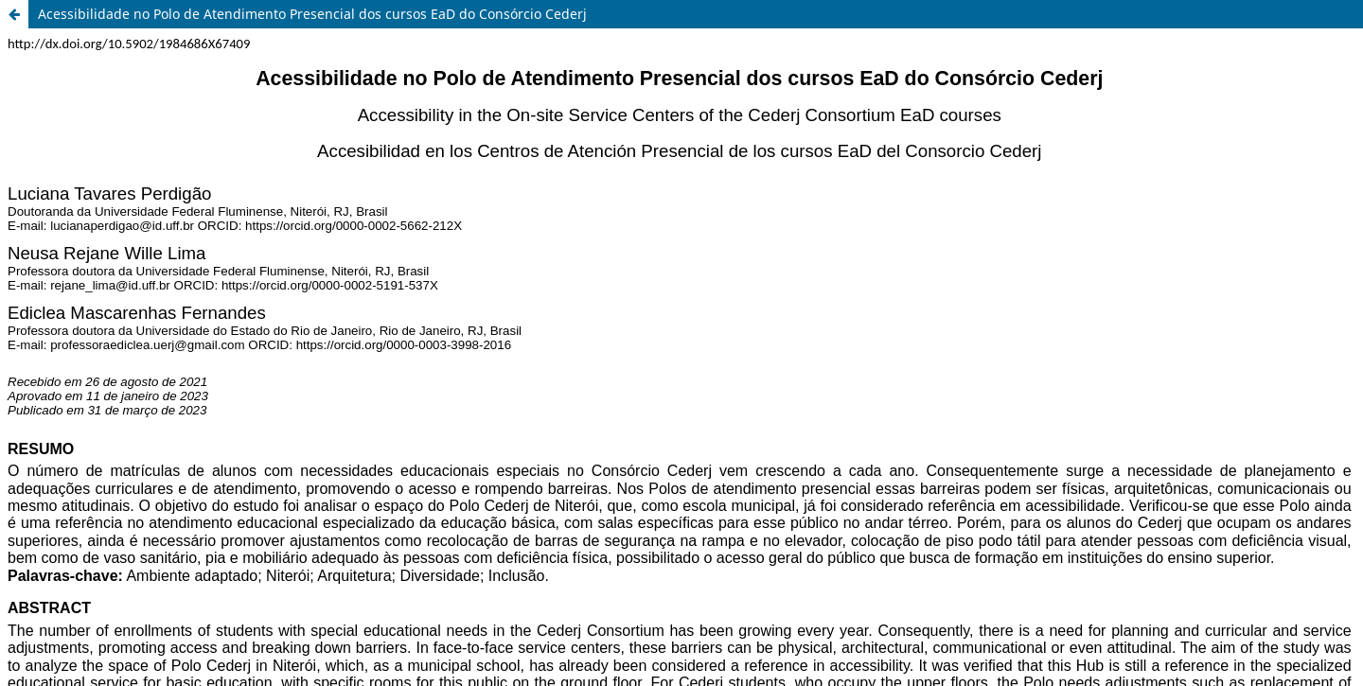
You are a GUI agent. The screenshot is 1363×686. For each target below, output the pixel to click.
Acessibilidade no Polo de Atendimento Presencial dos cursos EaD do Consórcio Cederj (312, 14)
